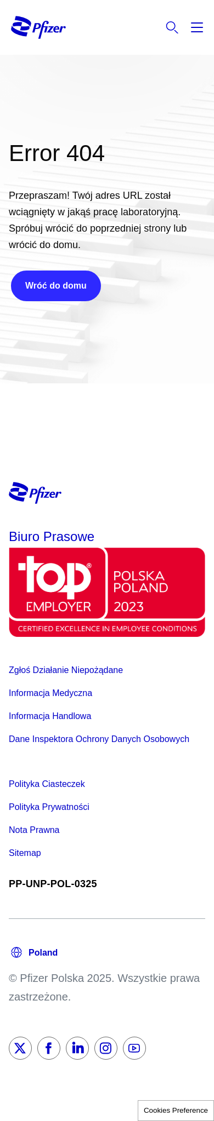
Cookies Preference (176, 1110)
